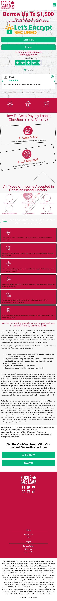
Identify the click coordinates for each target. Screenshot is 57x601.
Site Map (28, 549)
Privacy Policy (28, 546)
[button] (54, 4)
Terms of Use (28, 552)
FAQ (28, 537)
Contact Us (28, 534)
